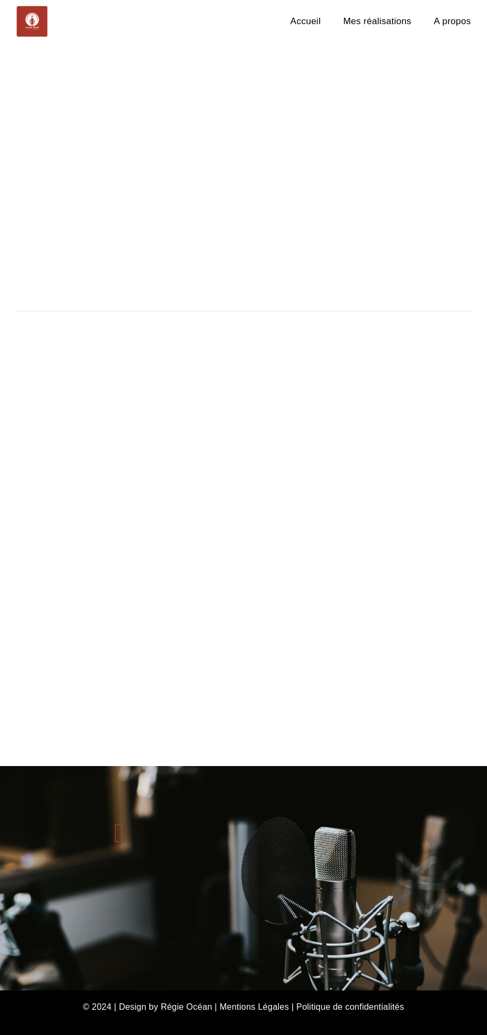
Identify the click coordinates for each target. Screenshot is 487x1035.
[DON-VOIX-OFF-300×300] (32, 9)
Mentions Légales (254, 1006)
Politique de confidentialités (350, 1006)
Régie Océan (186, 1006)
